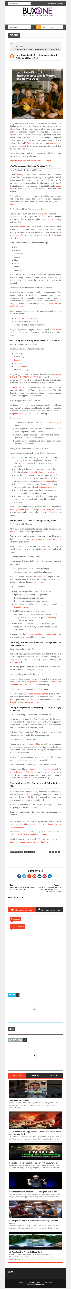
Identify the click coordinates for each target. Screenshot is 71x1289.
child (28, 797)
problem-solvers (16, 306)
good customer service (38, 694)
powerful (13, 204)
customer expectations (30, 702)
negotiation (25, 463)
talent (12, 129)
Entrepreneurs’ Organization (42, 769)
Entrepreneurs (17, 46)
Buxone (35, 1282)
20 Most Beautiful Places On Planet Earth (25, 1252)
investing (40, 582)
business (13, 135)
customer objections (34, 472)
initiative (47, 549)
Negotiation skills (21, 366)
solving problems (54, 539)
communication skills (18, 684)
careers (44, 214)
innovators (53, 303)
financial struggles (21, 607)
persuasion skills (16, 662)
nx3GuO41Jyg (30, 842)
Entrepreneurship (49, 219)
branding (29, 509)
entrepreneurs (55, 143)
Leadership (18, 360)
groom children (33, 744)
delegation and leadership (45, 487)
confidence (53, 682)
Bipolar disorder (18, 387)
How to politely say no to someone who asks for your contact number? (33, 1221)
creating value (36, 539)
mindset (13, 532)
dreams (55, 235)
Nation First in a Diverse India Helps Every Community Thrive (33, 1163)
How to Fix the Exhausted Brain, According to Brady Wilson (33, 1191)
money (19, 174)
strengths (15, 235)
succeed (27, 778)
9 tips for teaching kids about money (42, 634)
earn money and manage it (50, 423)
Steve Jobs (18, 318)
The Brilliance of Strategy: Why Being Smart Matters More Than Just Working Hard (35, 1132)
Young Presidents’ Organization (23, 772)
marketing (52, 617)
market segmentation (47, 481)
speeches (33, 682)
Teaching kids (33, 143)
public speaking (19, 413)
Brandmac (40, 1284)
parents (20, 546)
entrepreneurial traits (27, 227)
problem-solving (44, 509)
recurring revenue (17, 509)
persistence (50, 472)
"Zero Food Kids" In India (19, 1100)
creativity (25, 146)
